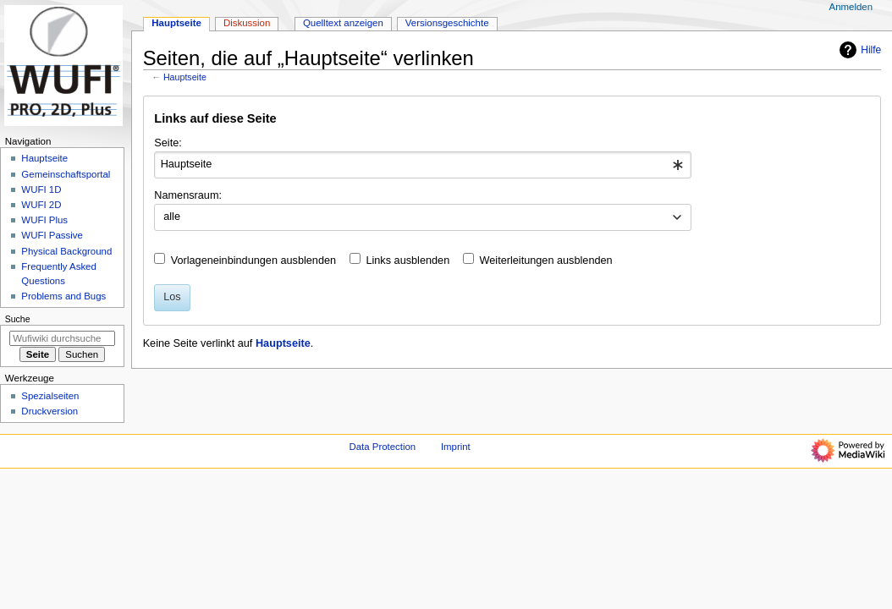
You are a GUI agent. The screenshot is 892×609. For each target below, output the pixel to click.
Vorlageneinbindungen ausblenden (253, 260)
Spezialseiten (50, 396)
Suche (17, 319)
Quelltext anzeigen (343, 23)
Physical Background (66, 251)
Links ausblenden (407, 260)
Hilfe (858, 49)
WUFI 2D (41, 205)
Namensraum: (188, 195)
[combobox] (422, 164)
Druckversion (49, 411)
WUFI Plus (44, 220)
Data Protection (382, 447)
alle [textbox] (171, 216)
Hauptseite (184, 77)
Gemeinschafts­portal (65, 174)
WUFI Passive (52, 235)
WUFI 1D (41, 189)
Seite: (167, 143)
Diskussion (246, 23)
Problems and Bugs (63, 296)
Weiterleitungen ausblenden (546, 260)
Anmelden (851, 7)
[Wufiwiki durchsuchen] (62, 338)
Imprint (456, 447)
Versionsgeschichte (447, 23)
